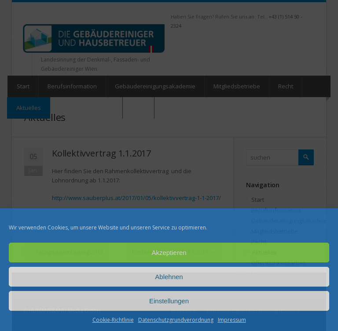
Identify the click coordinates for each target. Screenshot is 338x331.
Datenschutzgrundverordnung (175, 320)
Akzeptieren (168, 252)
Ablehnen (169, 276)
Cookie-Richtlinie (113, 320)
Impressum (232, 320)
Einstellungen (169, 301)
